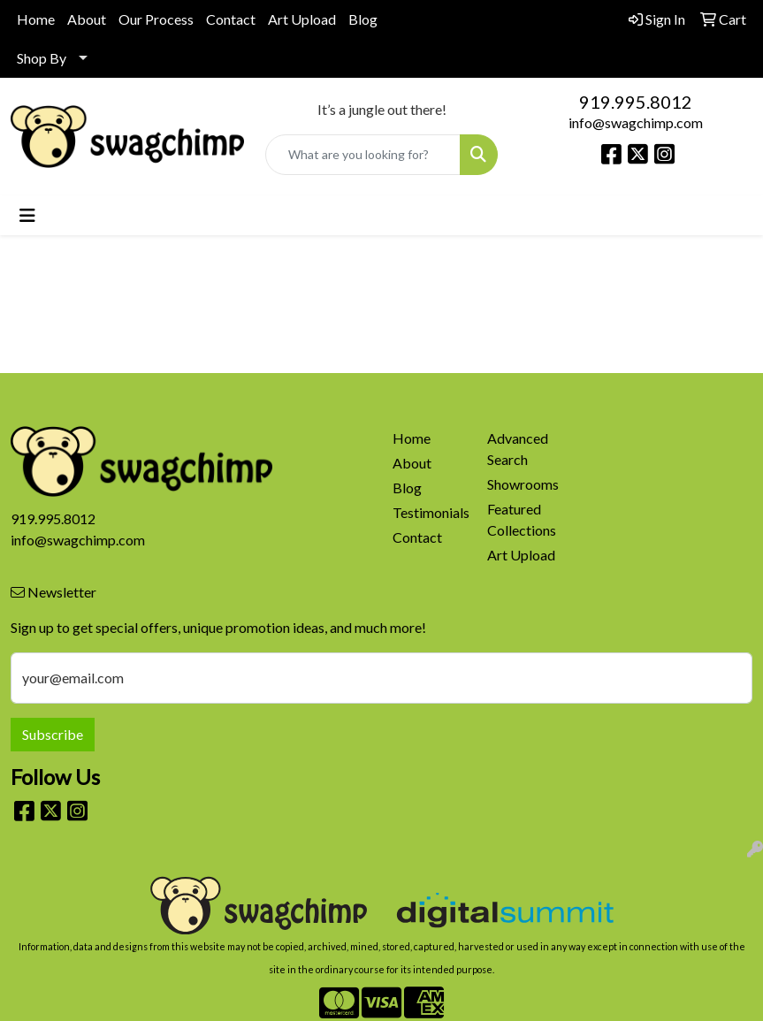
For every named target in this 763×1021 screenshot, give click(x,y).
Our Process (156, 19)
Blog (363, 19)
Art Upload (302, 19)
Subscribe (52, 734)
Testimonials (430, 512)
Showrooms (523, 484)
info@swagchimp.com (635, 122)
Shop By (41, 58)
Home (36, 19)
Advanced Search (517, 449)
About (86, 19)
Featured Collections (521, 519)
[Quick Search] (363, 154)
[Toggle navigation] (27, 215)
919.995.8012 (635, 101)
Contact (231, 19)
